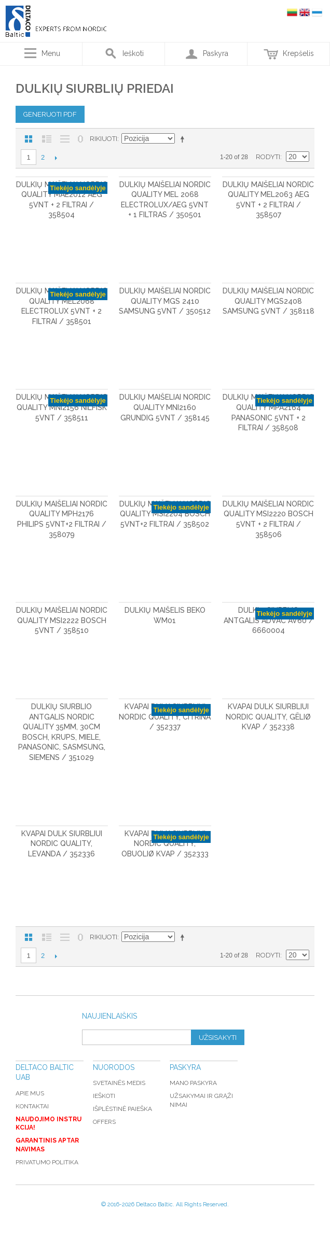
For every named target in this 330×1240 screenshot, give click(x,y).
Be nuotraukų (65, 139)
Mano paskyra (193, 1083)
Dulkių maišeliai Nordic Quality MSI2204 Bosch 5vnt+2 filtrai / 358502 (165, 514)
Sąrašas (46, 139)
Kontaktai (32, 1106)
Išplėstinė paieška (122, 1108)
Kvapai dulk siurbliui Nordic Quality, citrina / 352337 (165, 716)
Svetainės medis (119, 1083)
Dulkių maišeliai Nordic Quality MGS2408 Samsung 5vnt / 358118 (268, 301)
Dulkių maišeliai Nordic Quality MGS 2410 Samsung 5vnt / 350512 (165, 301)
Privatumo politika (47, 1162)
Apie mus (30, 1093)
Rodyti (268, 157)
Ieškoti (104, 1096)
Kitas (55, 157)
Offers (104, 1121)
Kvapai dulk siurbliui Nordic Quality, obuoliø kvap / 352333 (165, 843)
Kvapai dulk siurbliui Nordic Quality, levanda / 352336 (61, 843)
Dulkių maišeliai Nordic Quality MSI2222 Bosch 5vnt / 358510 (61, 620)
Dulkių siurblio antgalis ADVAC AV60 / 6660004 (268, 620)
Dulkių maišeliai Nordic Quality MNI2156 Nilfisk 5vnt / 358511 (61, 407)
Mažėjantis (184, 139)
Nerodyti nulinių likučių (80, 139)
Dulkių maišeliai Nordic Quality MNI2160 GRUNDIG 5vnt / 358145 (165, 407)
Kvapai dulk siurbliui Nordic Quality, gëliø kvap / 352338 (268, 716)
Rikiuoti (103, 139)
